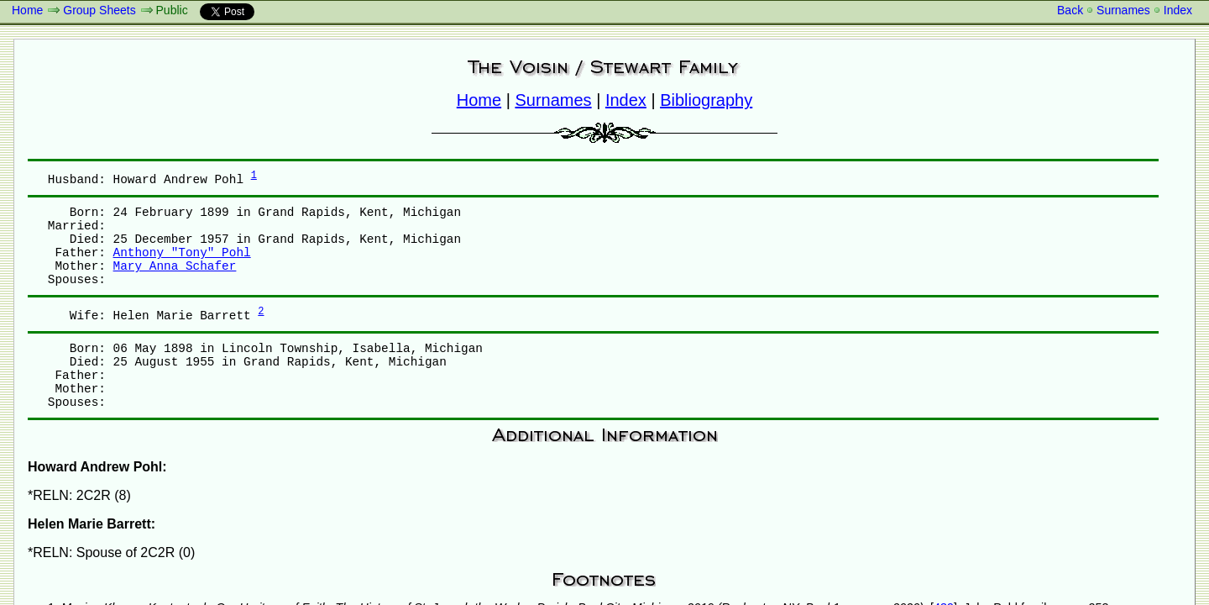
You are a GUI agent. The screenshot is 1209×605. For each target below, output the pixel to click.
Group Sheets (99, 10)
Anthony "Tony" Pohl (182, 253)
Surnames (1123, 10)
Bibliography (706, 100)
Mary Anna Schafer (175, 266)
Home (27, 10)
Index (1178, 10)
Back (1070, 10)
